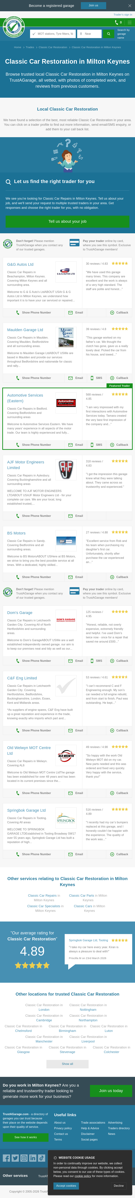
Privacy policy (63, 1128)
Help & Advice (90, 1128)
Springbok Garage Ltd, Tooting (88, 940)
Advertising (115, 1122)
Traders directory (119, 1128)
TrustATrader (46, 1176)
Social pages (89, 1139)
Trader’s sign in (123, 14)
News (111, 1133)
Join (93, 5)
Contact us (61, 1133)
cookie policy (83, 1176)
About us (60, 1122)
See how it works (25, 1137)
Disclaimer (88, 1133)
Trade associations (93, 1122)
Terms (58, 1139)
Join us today (111, 1090)
